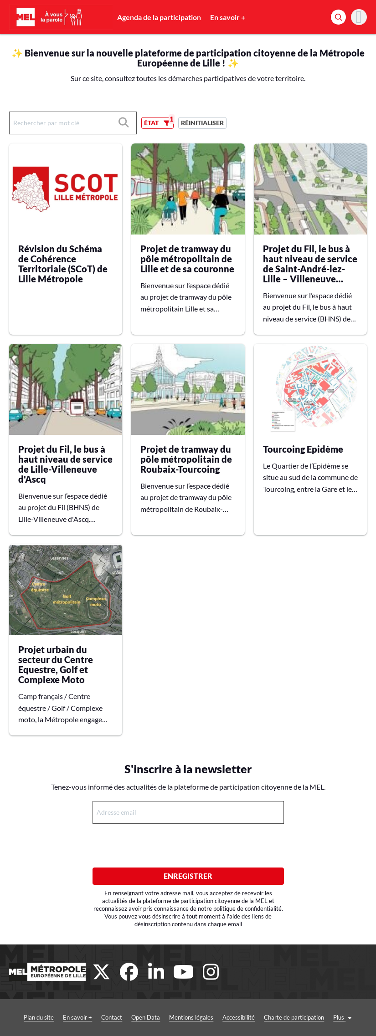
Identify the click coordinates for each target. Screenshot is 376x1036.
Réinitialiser (202, 123)
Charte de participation (294, 1017)
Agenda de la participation (159, 17)
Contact (111, 1017)
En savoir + (227, 17)
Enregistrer (188, 876)
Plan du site (39, 1017)
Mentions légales (191, 1017)
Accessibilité (238, 1017)
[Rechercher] (338, 17)
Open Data (145, 1017)
